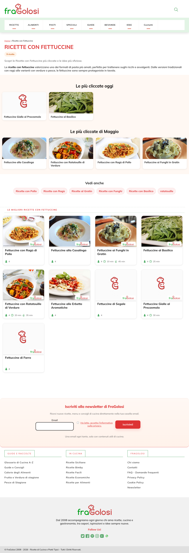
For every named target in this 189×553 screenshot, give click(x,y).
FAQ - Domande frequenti (143, 472)
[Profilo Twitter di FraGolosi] (82, 536)
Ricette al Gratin (82, 191)
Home (7, 40)
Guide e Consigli (14, 467)
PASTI (52, 25)
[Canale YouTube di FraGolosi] (102, 536)
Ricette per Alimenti (78, 482)
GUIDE (90, 25)
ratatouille (166, 191)
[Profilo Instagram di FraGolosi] (97, 536)
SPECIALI (71, 25)
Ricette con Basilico (141, 191)
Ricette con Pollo (26, 191)
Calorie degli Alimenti (17, 472)
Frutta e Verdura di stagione (21, 477)
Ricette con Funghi (110, 191)
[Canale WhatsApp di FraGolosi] (107, 536)
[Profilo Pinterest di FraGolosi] (92, 536)
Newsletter (134, 487)
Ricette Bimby (74, 467)
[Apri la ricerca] (176, 9)
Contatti (148, 25)
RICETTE (14, 25)
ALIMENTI (33, 25)
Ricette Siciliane (76, 462)
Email (55, 420)
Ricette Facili (74, 472)
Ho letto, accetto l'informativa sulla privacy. (96, 424)
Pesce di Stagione (15, 482)
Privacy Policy (136, 477)
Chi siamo (133, 462)
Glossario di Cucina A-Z (18, 462)
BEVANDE (110, 25)
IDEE (129, 25)
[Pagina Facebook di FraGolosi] (87, 536)
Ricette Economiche (78, 477)
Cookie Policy (135, 482)
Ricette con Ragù (54, 191)
